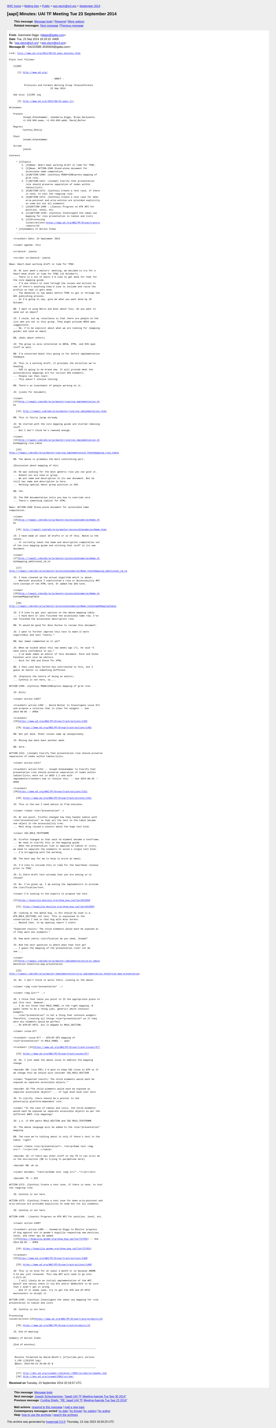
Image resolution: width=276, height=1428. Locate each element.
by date (63, 1411)
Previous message (72, 25)
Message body (43, 21)
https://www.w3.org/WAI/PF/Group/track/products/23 (68, 1319)
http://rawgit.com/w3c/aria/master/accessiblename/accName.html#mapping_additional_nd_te (68, 571)
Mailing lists (31, 6)
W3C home (14, 6)
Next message (49, 25)
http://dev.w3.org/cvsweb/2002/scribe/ (48, 1376)
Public (46, 6)
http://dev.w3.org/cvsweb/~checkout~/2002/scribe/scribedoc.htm (65, 1373)
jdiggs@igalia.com (52, 35)
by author (104, 1411)
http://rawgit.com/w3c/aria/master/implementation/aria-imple (59, 961)
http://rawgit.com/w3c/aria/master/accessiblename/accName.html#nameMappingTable (62, 606)
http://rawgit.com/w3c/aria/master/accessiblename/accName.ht (59, 520)
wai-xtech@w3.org (64, 6)
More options (76, 21)
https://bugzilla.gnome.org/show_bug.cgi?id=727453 (53, 1239)
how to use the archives (36, 1414)
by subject (90, 1411)
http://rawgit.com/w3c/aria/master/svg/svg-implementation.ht (59, 401)
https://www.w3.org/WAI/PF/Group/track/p (73, 222)
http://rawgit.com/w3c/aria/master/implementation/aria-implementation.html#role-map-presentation (74, 973)
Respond (60, 21)
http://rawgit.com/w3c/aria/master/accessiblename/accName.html (65, 529)
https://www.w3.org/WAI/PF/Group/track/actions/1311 (53, 791)
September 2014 (89, 6)
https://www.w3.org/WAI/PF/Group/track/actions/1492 (53, 721)
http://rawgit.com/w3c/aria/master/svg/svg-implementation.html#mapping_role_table (64, 452)
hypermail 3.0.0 (55, 1421)
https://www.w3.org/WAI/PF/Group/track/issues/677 (67, 1047)
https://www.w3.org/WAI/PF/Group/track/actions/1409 (53, 1258)
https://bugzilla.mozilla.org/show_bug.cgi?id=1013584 (54, 900)
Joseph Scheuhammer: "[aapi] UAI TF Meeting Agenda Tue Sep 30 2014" (80, 1396)
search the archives (66, 1414)
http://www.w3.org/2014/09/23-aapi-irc (48, 101)
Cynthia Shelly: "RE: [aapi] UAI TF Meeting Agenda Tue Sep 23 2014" (83, 1400)
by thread (76, 1411)
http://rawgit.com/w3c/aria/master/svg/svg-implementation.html (65, 411)
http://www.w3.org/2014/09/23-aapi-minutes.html (49, 53)
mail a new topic (75, 1407)
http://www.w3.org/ (35, 72)
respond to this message (47, 1407)
